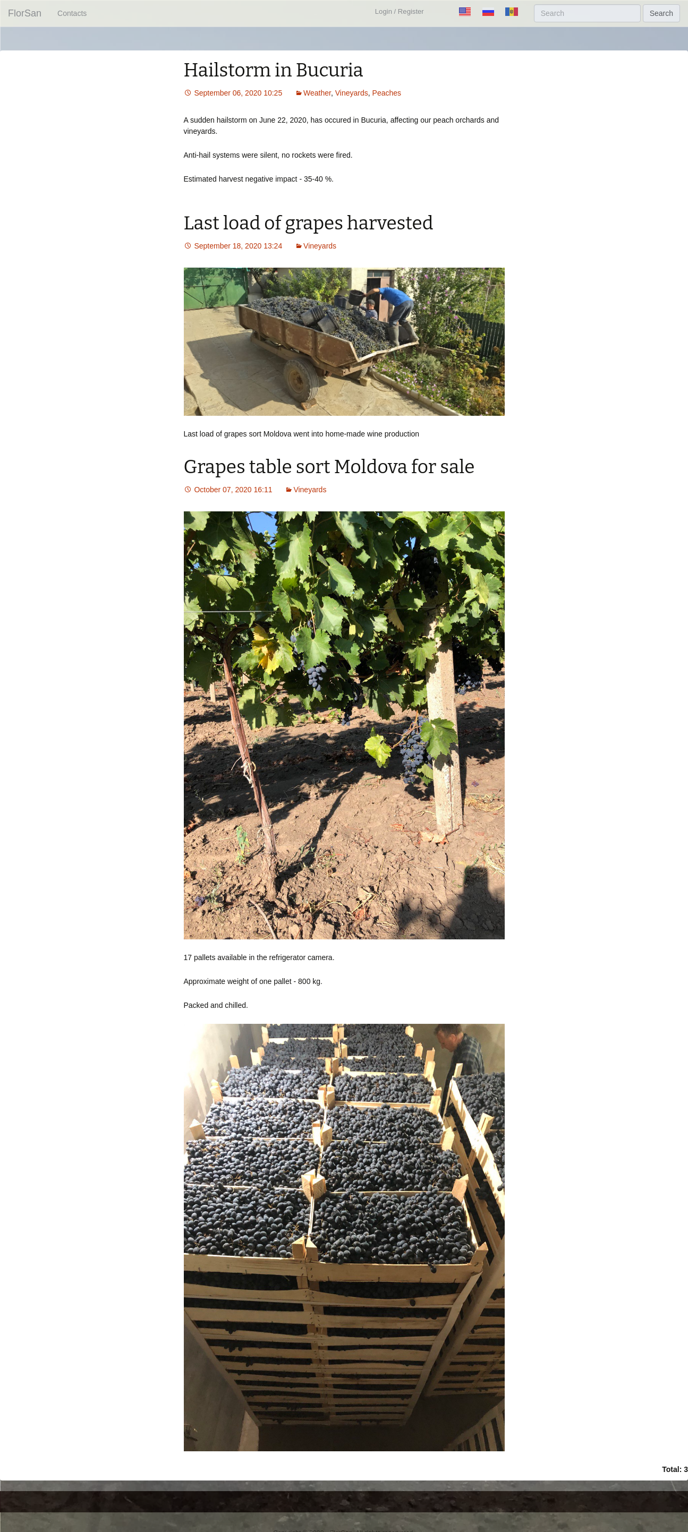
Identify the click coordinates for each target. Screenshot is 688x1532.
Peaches (386, 93)
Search (661, 13)
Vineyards (351, 93)
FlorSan (24, 13)
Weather (317, 93)
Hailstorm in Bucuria (273, 70)
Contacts (72, 13)
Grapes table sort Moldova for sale (329, 467)
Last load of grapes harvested (309, 223)
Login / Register (399, 11)
